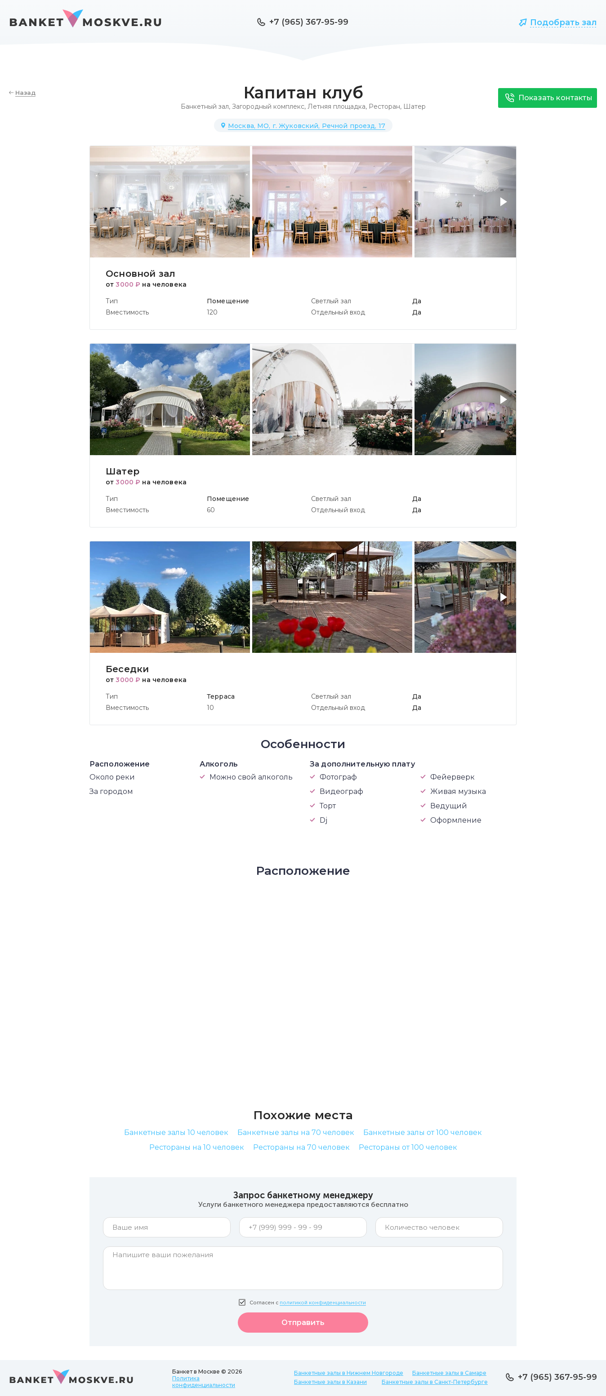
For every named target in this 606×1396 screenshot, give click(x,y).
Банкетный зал (205, 106)
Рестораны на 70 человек (301, 1147)
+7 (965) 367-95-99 (308, 22)
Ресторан (384, 106)
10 (210, 708)
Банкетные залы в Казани (330, 1381)
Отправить (303, 1322)
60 (211, 510)
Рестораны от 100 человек (408, 1147)
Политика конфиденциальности (203, 1381)
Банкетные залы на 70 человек (295, 1132)
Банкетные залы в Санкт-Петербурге (435, 1381)
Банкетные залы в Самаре (449, 1372)
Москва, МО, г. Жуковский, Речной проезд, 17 (306, 126)
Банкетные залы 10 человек (176, 1132)
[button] (505, 207)
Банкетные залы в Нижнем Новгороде (348, 1372)
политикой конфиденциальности (323, 1302)
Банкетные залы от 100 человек (422, 1132)
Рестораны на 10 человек (196, 1147)
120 (212, 312)
